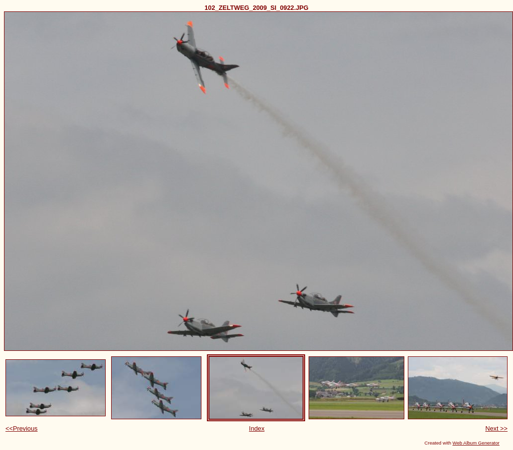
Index (256, 428)
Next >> (496, 428)
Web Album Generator (476, 443)
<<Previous (21, 428)
